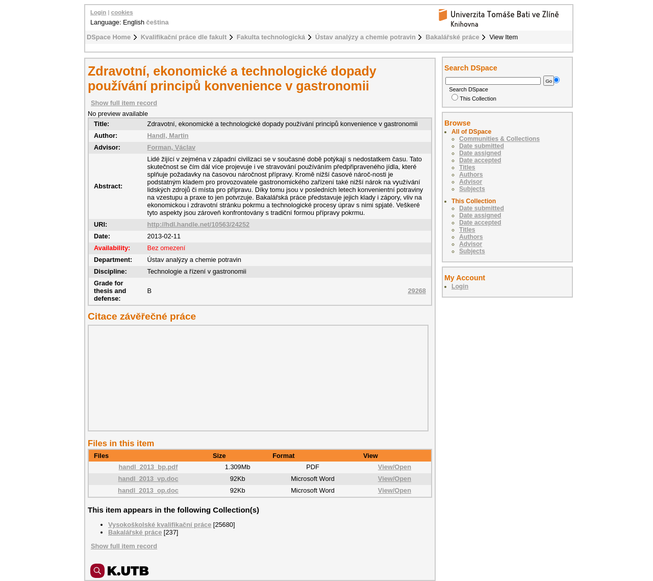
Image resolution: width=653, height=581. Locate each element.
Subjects (472, 188)
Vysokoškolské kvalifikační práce (159, 524)
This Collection (473, 98)
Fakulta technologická (271, 37)
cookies (122, 12)
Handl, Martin (168, 135)
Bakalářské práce (452, 37)
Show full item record (124, 103)
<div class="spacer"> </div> (255, 378)
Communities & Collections (499, 138)
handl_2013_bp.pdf (148, 467)
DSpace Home (109, 37)
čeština (157, 22)
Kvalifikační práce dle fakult (184, 37)
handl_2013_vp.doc (148, 478)
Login (98, 12)
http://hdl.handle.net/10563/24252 (198, 224)
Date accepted (480, 160)
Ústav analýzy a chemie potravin (365, 37)
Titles (467, 167)
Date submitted (481, 146)
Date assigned (480, 153)
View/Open (394, 467)
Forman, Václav (171, 147)
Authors (471, 174)
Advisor (470, 181)
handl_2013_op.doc (148, 490)
